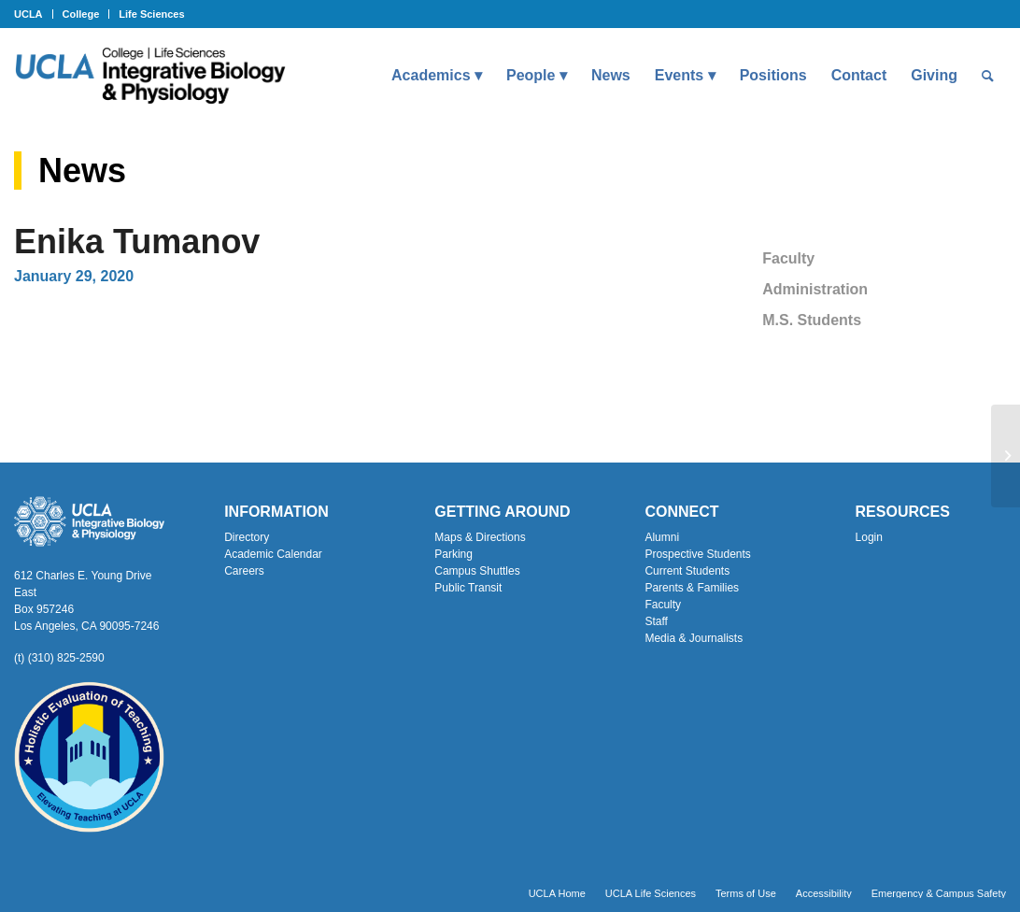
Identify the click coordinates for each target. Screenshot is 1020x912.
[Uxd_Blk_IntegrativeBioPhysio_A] (150, 75)
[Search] (988, 75)
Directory (246, 537)
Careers (244, 570)
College (81, 14)
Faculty (788, 258)
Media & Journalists (694, 638)
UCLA (28, 14)
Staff (656, 621)
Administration (815, 289)
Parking (453, 554)
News (82, 170)
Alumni (662, 537)
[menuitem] (33, 14)
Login (869, 537)
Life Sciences (151, 14)
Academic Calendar (273, 554)
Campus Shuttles (476, 570)
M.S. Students (811, 320)
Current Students (687, 570)
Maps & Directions (479, 537)
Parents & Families (692, 587)
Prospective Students (697, 554)
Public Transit (468, 587)
